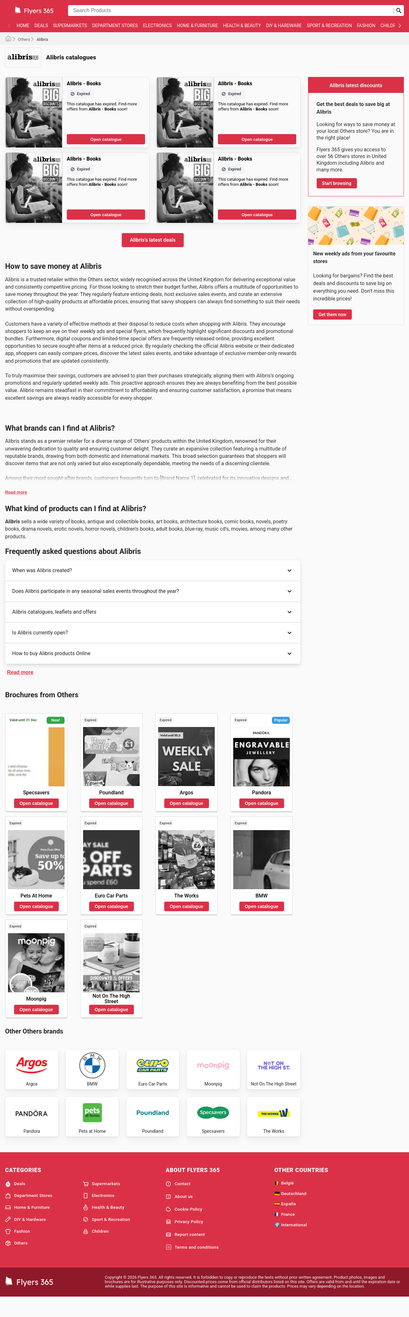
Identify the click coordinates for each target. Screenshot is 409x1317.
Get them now (332, 314)
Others (24, 39)
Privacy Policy (184, 1241)
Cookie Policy (184, 1228)
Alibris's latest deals (152, 240)
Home (23, 25)
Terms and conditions (192, 1266)
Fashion (366, 25)
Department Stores (115, 25)
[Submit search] (399, 10)
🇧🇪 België (284, 1201)
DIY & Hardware (284, 25)
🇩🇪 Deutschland (290, 1212)
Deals (41, 25)
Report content (185, 1253)
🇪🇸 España (285, 1222)
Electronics (157, 25)
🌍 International (290, 1243)
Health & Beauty (242, 25)
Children (391, 25)
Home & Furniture (197, 25)
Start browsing (336, 183)
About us (179, 1215)
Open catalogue (106, 139)
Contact (178, 1203)
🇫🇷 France (284, 1233)
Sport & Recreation (329, 25)
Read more (16, 492)
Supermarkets (70, 25)
